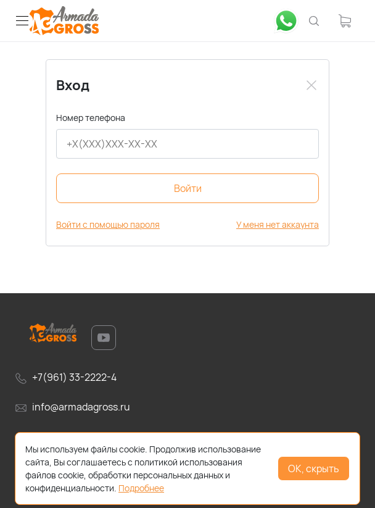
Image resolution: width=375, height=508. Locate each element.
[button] (22, 21)
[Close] (311, 85)
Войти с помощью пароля (108, 224)
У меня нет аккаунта (277, 224)
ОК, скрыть (313, 468)
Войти (188, 188)
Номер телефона (90, 117)
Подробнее (141, 488)
